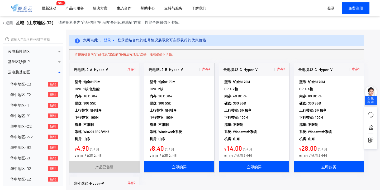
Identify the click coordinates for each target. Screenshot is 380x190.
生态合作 (124, 8)
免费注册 (355, 8)
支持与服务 (173, 8)
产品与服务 (74, 8)
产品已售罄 (104, 166)
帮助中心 (147, 8)
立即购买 (179, 166)
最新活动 (50, 6)
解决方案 (100, 8)
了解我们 (199, 8)
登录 (331, 8)
